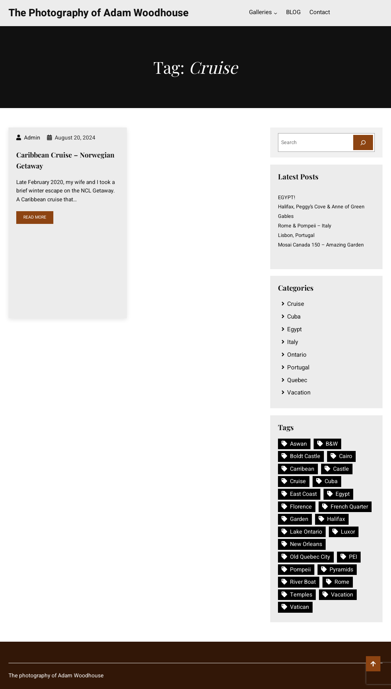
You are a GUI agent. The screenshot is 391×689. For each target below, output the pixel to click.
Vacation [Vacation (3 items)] (342, 594)
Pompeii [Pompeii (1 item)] (300, 569)
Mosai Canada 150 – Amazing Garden (321, 245)
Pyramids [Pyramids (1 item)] (341, 569)
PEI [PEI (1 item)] (353, 557)
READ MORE (34, 217)
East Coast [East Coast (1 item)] (303, 494)
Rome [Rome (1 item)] (341, 582)
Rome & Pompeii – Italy (304, 226)
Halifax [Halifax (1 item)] (336, 519)
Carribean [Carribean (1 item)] (302, 469)
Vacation (298, 392)
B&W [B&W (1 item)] (332, 444)
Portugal (298, 367)
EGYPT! (286, 197)
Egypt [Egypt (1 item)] (343, 494)
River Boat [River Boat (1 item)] (303, 582)
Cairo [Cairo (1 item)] (345, 456)
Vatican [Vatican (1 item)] (299, 607)
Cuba (294, 316)
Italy (292, 342)
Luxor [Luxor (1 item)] (348, 532)
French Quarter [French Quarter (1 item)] (349, 507)
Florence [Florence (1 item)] (301, 507)
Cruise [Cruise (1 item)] (298, 481)
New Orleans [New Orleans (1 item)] (306, 544)
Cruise (295, 303)
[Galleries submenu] (275, 13)
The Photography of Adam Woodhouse (98, 12)
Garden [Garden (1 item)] (299, 519)
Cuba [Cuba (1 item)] (331, 481)
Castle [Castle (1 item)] (341, 469)
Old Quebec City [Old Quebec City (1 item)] (310, 557)
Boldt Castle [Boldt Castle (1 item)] (305, 456)
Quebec (297, 380)
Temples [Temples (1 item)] (301, 594)
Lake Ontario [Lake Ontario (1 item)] (306, 532)
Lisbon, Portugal (296, 235)
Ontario (297, 354)
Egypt (294, 329)
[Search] (363, 142)
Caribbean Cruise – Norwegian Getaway (65, 160)
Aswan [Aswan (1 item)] (298, 444)
